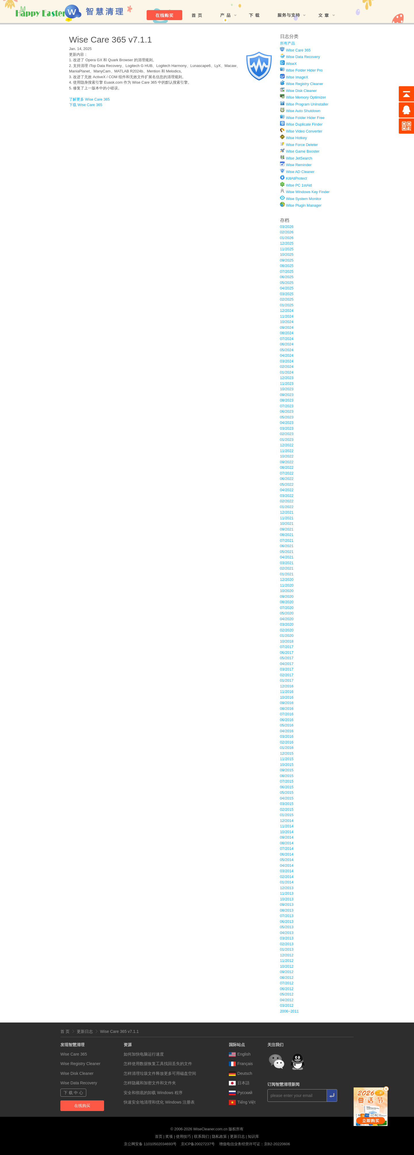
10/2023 (287, 389)
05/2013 (287, 927)
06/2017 (287, 652)
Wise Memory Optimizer (306, 97)
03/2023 (287, 428)
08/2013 (287, 910)
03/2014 (287, 871)
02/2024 (287, 366)
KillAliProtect (296, 178)
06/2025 (287, 277)
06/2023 (287, 411)
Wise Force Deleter (302, 145)
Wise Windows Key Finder (308, 192)
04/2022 (287, 490)
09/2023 (287, 395)
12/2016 (287, 686)
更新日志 (85, 1031)
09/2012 (287, 972)
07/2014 (287, 848)
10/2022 (287, 456)
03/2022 (287, 495)
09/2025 (287, 260)
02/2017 (287, 675)
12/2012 (287, 955)
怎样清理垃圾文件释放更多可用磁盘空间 (160, 1073)
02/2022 (287, 501)
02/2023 (287, 434)
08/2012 (287, 977)
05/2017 (287, 658)
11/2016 (287, 691)
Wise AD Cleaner (300, 172)
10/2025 (287, 254)
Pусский (240, 1092)
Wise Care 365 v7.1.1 (119, 1031)
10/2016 (287, 697)
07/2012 (287, 983)
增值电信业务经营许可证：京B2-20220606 (254, 1144)
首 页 (65, 1031)
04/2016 (287, 731)
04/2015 (287, 798)
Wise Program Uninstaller (307, 104)
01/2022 (287, 507)
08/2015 (287, 776)
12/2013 (287, 888)
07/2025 (287, 271)
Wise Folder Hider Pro (304, 70)
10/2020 (287, 591)
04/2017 (287, 664)
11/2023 (287, 383)
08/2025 (287, 266)
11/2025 (287, 249)
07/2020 (287, 608)
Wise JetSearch (299, 158)
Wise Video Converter (304, 131)
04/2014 (287, 865)
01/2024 (287, 372)
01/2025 (287, 305)
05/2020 (287, 613)
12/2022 (287, 445)
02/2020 (287, 630)
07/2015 (287, 781)
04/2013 (287, 933)
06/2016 (287, 720)
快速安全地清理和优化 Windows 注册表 (159, 1102)
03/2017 (287, 669)
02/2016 (287, 742)
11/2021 (287, 518)
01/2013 (287, 949)
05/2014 (287, 860)
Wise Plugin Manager (304, 205)
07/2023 (287, 406)
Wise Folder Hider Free (305, 118)
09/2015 (287, 770)
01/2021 (287, 574)
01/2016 (287, 747)
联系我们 (201, 1136)
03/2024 (287, 361)
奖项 (169, 1136)
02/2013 (287, 944)
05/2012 (287, 994)
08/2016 (287, 708)
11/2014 (287, 826)
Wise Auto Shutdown (303, 111)
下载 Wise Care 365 (85, 105)
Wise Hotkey (296, 138)
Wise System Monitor (303, 199)
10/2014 (287, 832)
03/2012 (287, 1005)
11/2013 (287, 893)
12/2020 (287, 579)
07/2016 (287, 714)
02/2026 (287, 232)
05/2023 (287, 417)
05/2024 (287, 350)
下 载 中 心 (73, 1092)
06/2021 (287, 546)
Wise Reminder (299, 165)
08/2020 (287, 602)
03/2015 (287, 804)
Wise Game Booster (302, 151)
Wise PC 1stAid (299, 185)
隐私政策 (219, 1136)
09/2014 (287, 837)
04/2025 (287, 288)
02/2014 (287, 877)
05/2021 (287, 551)
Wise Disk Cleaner (301, 91)
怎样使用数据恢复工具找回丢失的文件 (158, 1063)
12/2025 (287, 243)
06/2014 (287, 854)
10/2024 (287, 322)
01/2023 (287, 439)
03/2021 (287, 563)
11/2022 (287, 451)
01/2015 (287, 815)
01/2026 (287, 238)
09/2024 (287, 327)
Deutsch (240, 1073)
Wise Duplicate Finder (304, 124)
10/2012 (287, 966)
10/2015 (287, 764)
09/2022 (287, 462)
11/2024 (287, 316)
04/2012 (287, 1000)
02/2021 (287, 568)
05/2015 (287, 792)
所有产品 (287, 43)
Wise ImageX (297, 77)
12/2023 (287, 378)
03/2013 (287, 938)
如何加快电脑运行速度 (144, 1054)
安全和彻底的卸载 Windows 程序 (153, 1092)
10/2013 (287, 899)
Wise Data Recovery (303, 57)
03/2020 (287, 624)
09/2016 (287, 703)
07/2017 (287, 647)
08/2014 (287, 843)
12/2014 (287, 820)
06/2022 (287, 478)
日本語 (239, 1083)
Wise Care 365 (298, 50)
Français (241, 1063)
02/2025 (287, 299)
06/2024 (287, 344)
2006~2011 (289, 1011)
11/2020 (287, 585)
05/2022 (287, 484)
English (240, 1054)
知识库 (253, 1136)
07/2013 (287, 916)
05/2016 (287, 725)
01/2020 (287, 635)
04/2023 (287, 422)
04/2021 (287, 557)
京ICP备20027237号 (198, 1144)
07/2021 (287, 540)
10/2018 (287, 641)
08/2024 (287, 333)
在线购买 (82, 1105)
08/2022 (287, 467)
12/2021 (287, 512)
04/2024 (287, 355)
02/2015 (287, 809)
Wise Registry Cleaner (304, 84)
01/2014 (287, 882)
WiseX (291, 64)
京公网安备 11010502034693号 (150, 1144)
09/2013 (287, 904)
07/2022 (287, 473)
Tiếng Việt (242, 1102)
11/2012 (287, 960)
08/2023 (287, 400)
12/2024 (287, 310)
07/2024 (287, 339)
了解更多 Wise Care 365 (89, 99)
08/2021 (287, 535)
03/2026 (287, 226)
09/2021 (287, 529)
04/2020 (287, 619)
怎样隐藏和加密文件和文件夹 (150, 1083)
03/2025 (287, 294)
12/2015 (287, 753)
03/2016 (287, 736)
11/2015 (287, 759)
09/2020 (287, 596)
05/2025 (287, 282)
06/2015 (287, 787)
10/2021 (287, 523)
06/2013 (287, 921)
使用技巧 (183, 1136)
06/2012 (287, 989)
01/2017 (287, 680)
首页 (158, 1136)
